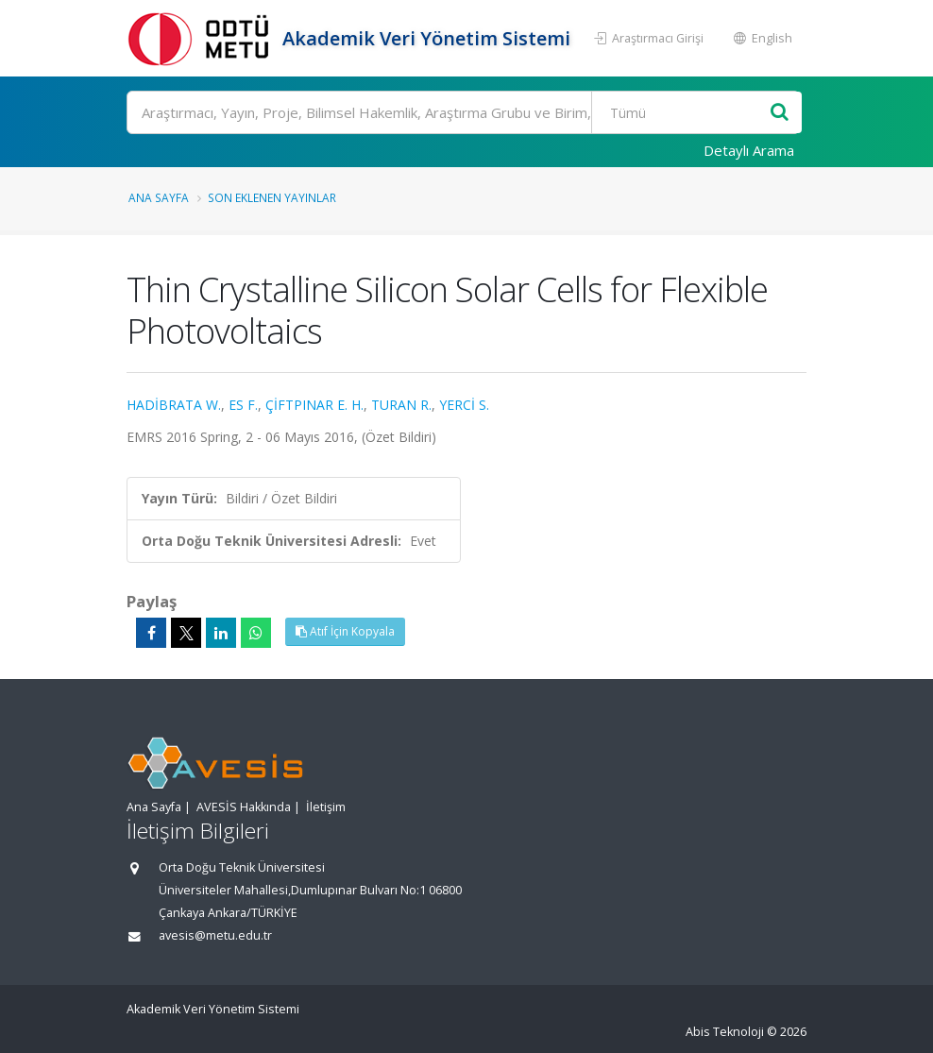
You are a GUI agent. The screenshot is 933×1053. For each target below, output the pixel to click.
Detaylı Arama (749, 150)
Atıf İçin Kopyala (345, 631)
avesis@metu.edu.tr (215, 935)
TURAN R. (401, 405)
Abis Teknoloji (725, 1032)
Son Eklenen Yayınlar (272, 197)
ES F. (243, 405)
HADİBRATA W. (174, 405)
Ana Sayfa (158, 197)
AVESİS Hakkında (243, 807)
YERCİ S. (464, 405)
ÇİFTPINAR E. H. (314, 405)
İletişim (326, 807)
